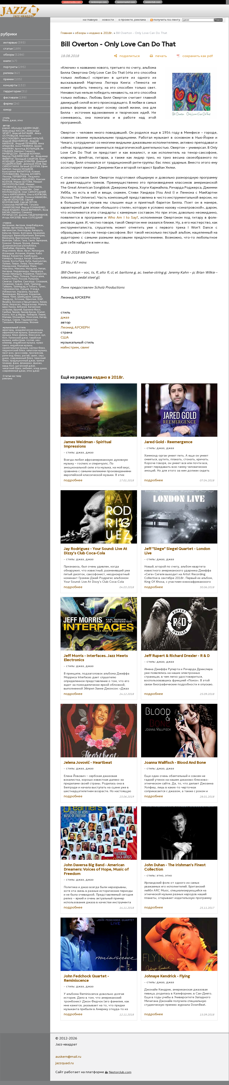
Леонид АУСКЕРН (30, 174)
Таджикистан (29, 320)
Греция (17, 243)
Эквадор (7, 299)
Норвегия (28, 273)
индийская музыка (21, 345)
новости (108, 19)
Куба (28, 261)
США (26, 284)
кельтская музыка (36, 350)
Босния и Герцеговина (25, 302)
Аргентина (17, 227)
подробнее (73, 480)
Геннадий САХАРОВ (26, 159)
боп (4, 337)
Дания (35, 243)
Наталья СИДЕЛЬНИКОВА (17, 189)
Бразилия (39, 233)
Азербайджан (34, 225)
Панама (6, 276)
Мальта (42, 304)
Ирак (20, 250)
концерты (14, 85)
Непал (41, 268)
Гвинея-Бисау (28, 312)
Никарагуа (36, 271)
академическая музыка (29, 330)
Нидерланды (21, 271)
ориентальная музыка (15, 348)
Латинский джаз (18, 337)
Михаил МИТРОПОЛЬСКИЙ (22, 183)
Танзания (8, 322)
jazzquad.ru (64, 1063)
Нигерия (7, 271)
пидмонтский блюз (13, 350)
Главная (66, 33)
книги (10, 61)
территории (15, 91)
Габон (16, 240)
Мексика (20, 268)
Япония (34, 322)
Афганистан (9, 230)
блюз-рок (34, 335)
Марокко (7, 268)
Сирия (16, 320)
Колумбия (38, 258)
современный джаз (13, 371)
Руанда (6, 320)
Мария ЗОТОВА (23, 181)
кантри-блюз (37, 348)
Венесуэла (8, 238)
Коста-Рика (17, 261)
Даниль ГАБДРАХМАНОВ (33, 215)
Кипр (5, 304)
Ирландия (38, 250)
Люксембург (35, 263)
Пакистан (40, 273)
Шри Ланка (9, 307)
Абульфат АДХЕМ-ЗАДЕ (25, 128)
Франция (22, 294)
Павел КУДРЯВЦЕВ (13, 197)
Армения (30, 227)
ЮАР (40, 299)
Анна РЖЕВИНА (24, 146)
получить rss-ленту (165, 19)
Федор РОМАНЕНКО (33, 207)
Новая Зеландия (12, 273)
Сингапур (29, 281)
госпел (30, 340)
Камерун (7, 258)
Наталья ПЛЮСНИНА (30, 187)
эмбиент (27, 368)
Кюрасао (15, 304)
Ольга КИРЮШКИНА (14, 194)
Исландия (8, 253)
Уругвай (33, 291)
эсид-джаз (40, 368)
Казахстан (17, 256)
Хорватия (34, 294)
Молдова (31, 268)
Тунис (42, 286)
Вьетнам (7, 240)
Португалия (37, 276)
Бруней (18, 309)
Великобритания (24, 235)
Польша (24, 276)
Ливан (15, 263)
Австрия (20, 225)
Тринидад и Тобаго (25, 286)
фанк (16, 363)
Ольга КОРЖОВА (36, 194)
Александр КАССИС (13, 130)
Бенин (16, 233)
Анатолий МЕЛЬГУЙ (32, 138)
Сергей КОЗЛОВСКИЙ (17, 201)
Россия (23, 278)
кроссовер (21, 353)
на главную (90, 19)
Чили (13, 296)
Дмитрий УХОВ (32, 164)
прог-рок (8, 353)
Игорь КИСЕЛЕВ (11, 217)
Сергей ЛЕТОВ (28, 202)
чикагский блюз (11, 368)
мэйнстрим (18, 340)
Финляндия (9, 294)
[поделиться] (126, 55)
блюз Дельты (19, 335)
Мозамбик (18, 317)
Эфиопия (30, 299)
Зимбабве (8, 248)
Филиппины (21, 322)
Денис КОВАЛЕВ (25, 161)
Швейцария (24, 296)
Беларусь (37, 230)
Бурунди (7, 235)
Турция (24, 289)
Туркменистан (10, 289)
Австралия (8, 225)
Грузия (26, 243)
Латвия (6, 263)
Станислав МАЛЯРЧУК (15, 204)
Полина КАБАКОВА (36, 197)
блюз (5, 120)
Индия (30, 248)
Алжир (6, 227)
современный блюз (21, 358)
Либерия (32, 314)
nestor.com (72, 2)
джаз (13, 120)
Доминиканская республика (19, 245)
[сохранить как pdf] (194, 55)
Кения (43, 302)
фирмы (11, 103)
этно (20, 120)
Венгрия (40, 235)
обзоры (13, 54)
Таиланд (35, 284)
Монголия (32, 317)
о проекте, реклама (132, 19)
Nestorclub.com (120, 1072)
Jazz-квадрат (24, 16)
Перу (16, 276)
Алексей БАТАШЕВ (23, 133)
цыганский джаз (25, 366)
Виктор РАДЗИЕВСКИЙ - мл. (18, 156)
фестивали (14, 97)
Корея (6, 261)
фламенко (26, 363)
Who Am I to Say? (123, 217)
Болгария (26, 233)
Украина (22, 291)
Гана (24, 240)
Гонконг (7, 243)
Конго (6, 314)
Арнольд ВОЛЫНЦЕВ (27, 148)
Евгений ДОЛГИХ (30, 166)
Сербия (17, 281)
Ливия (41, 314)
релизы (11, 73)
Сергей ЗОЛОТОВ (13, 199)
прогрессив (36, 353)
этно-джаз (33, 371)
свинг (34, 355)
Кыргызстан (39, 261)
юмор (7, 109)
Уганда (34, 289)
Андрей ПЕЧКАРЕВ (26, 143)
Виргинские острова (27, 238)
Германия (41, 240)
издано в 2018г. (101, 33)
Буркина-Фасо (31, 309)
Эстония (19, 299)
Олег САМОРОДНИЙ (34, 192)
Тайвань (7, 286)
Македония (9, 266)
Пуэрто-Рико (9, 278)
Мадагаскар (29, 304)
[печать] (158, 55)
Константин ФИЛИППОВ (16, 171)
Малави (6, 317)
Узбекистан (9, 291)
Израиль (20, 248)
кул (43, 335)
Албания (22, 307)
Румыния (33, 278)
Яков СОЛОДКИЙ (32, 217)
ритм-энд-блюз (11, 355)
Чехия (5, 296)
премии (12, 79)
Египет (41, 312)
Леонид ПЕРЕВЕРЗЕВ (14, 176)
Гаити (31, 240)
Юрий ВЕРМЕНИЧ (31, 210)
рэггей (26, 355)
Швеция (36, 296)
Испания (20, 253)
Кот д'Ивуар (18, 314)
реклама (7, 378)
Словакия (41, 281)
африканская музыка (14, 332)
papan (6, 128)
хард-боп (8, 366)
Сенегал (7, 281)
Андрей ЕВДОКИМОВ (15, 141)
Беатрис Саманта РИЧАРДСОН (18, 152)
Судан (18, 284)
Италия (30, 253)
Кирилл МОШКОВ (23, 169)
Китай (27, 258)
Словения (8, 284)
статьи (12, 48)
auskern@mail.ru (68, 1056)
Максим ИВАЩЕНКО (23, 179)
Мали (33, 266)
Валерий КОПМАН (29, 153)
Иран (27, 250)
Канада (18, 258)
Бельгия (6, 233)
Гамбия (6, 312)
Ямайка (6, 302)
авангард (8, 330)
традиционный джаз (22, 360)
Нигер (42, 317)
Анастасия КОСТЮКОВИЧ (16, 137)
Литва (23, 263)
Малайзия (23, 266)
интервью (14, 42)
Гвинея (16, 312)
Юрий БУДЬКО (11, 210)
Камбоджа (30, 256)
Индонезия (9, 250)
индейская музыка (24, 342)
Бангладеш (24, 230)
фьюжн (37, 363)
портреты (14, 67)
